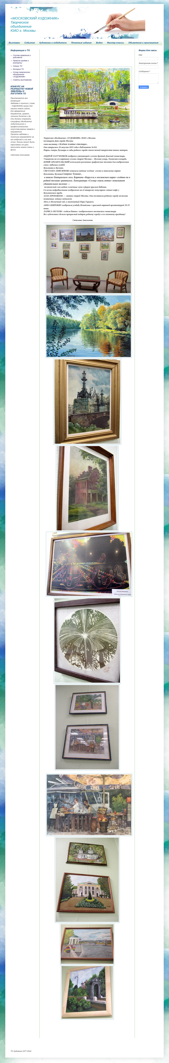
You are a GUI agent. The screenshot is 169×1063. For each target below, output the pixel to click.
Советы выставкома (22, 80)
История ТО (18, 69)
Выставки (14, 43)
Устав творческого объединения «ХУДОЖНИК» (21, 74)
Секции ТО (17, 66)
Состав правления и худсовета (22, 56)
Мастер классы (115, 43)
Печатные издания (81, 43)
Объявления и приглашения (143, 43)
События (29, 43)
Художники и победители (53, 43)
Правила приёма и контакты (21, 62)
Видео (99, 43)
